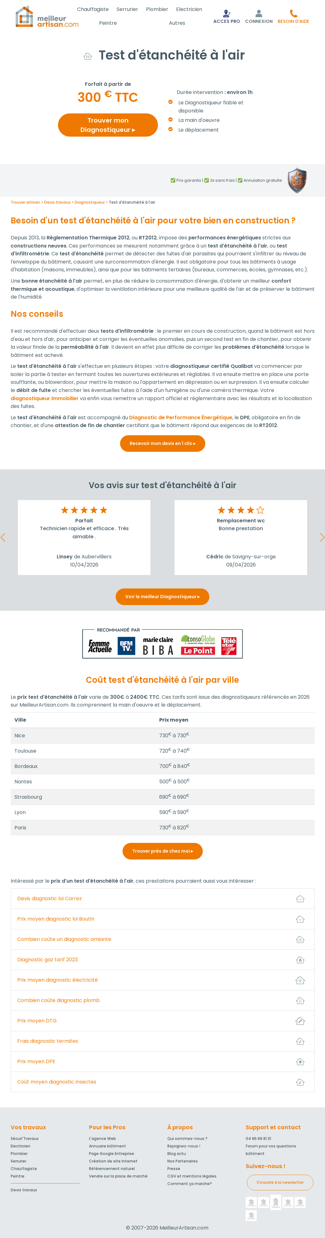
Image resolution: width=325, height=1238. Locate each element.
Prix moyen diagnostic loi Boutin (55, 918)
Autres (179, 23)
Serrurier (132, 9)
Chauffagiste (99, 9)
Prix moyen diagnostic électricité (57, 980)
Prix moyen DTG (37, 1020)
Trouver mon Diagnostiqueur (108, 125)
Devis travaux (24, 1190)
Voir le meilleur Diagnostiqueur (162, 596)
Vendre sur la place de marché (118, 1176)
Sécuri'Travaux (25, 1138)
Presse (173, 1168)
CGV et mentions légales (192, 1176)
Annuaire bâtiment (107, 1146)
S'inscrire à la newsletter (280, 1182)
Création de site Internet (113, 1161)
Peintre (114, 23)
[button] (293, 16)
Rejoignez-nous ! (183, 1146)
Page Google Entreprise (111, 1153)
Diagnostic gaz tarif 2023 (47, 959)
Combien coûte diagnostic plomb (58, 1000)
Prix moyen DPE (36, 1061)
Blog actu (176, 1153)
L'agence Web (102, 1138)
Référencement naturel (112, 1168)
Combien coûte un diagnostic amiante (64, 939)
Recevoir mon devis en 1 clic (163, 443)
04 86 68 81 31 (258, 1138)
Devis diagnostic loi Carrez (49, 898)
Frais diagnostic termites (47, 1041)
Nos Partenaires (182, 1161)
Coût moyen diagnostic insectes (56, 1081)
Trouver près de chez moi (162, 851)
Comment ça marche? (189, 1183)
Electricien (190, 9)
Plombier (160, 9)
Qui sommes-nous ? (187, 1138)
